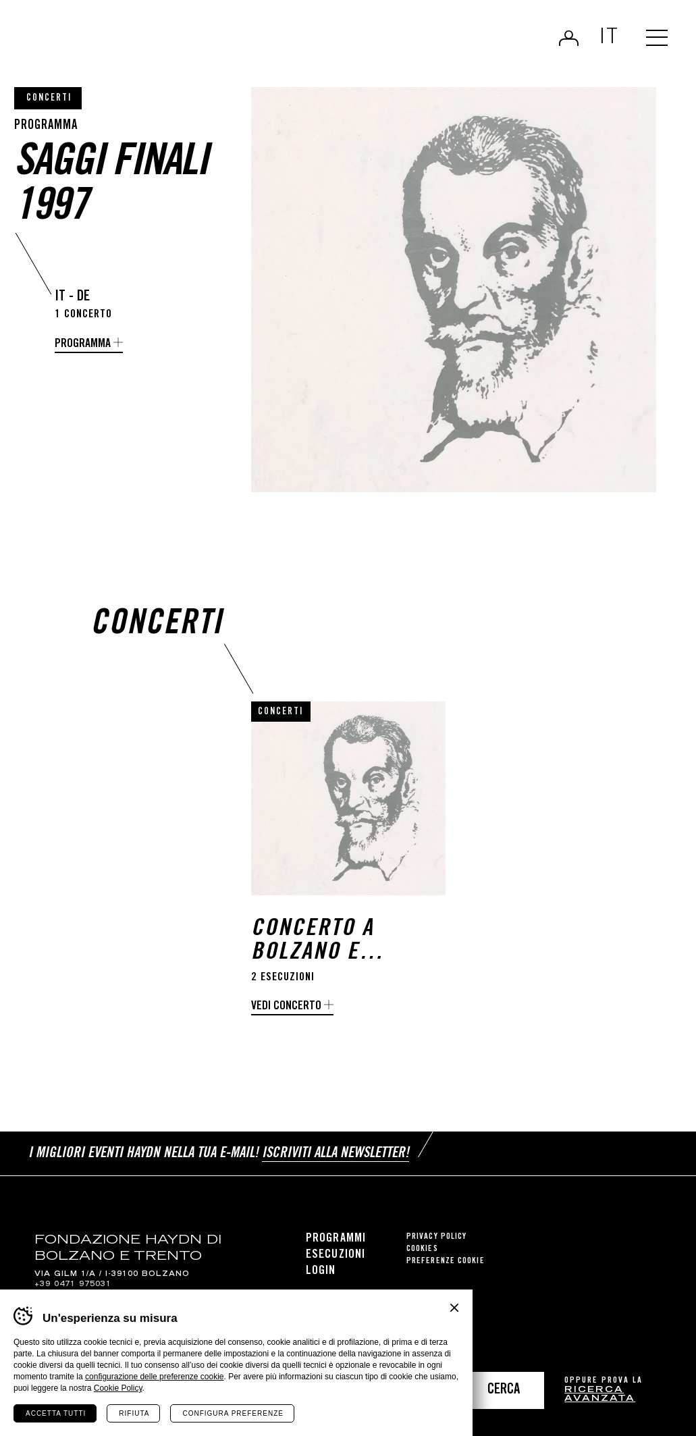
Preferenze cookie (445, 1261)
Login (569, 38)
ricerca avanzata (599, 1395)
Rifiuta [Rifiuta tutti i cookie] (134, 1413)
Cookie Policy (118, 1388)
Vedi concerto (286, 1007)
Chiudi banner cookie (454, 1307)
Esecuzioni (335, 1255)
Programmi (336, 1239)
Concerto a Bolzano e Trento (312, 941)
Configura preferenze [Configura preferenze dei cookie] (232, 1413)
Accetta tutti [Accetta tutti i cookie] (56, 1413)
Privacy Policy (436, 1237)
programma (83, 344)
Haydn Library (140, 43)
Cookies (422, 1249)
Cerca (503, 1390)
